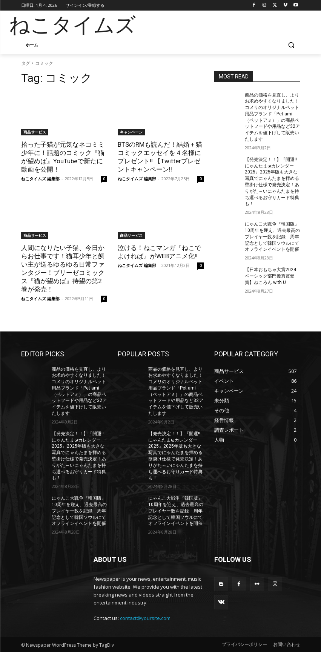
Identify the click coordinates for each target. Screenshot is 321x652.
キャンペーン (131, 132)
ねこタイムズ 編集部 (40, 178)
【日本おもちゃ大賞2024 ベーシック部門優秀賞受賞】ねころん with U (270, 276)
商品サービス (34, 132)
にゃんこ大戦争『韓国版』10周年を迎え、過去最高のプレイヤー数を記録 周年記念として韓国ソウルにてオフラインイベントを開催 (272, 236)
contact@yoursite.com (145, 618)
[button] (291, 45)
